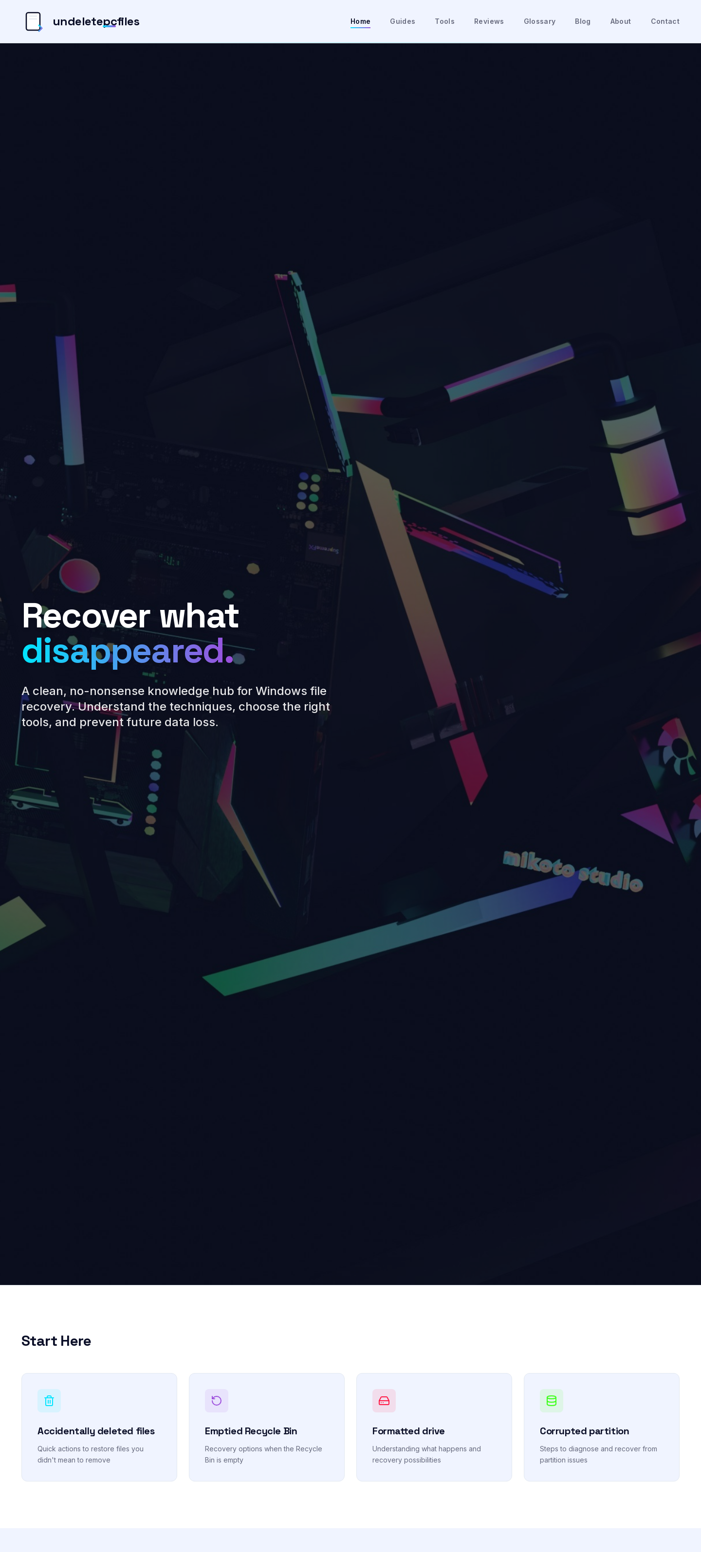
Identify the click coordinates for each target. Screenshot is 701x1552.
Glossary (540, 21)
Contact (665, 21)
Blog (582, 21)
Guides (402, 21)
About (620, 21)
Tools (445, 21)
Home (360, 21)
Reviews (489, 21)
